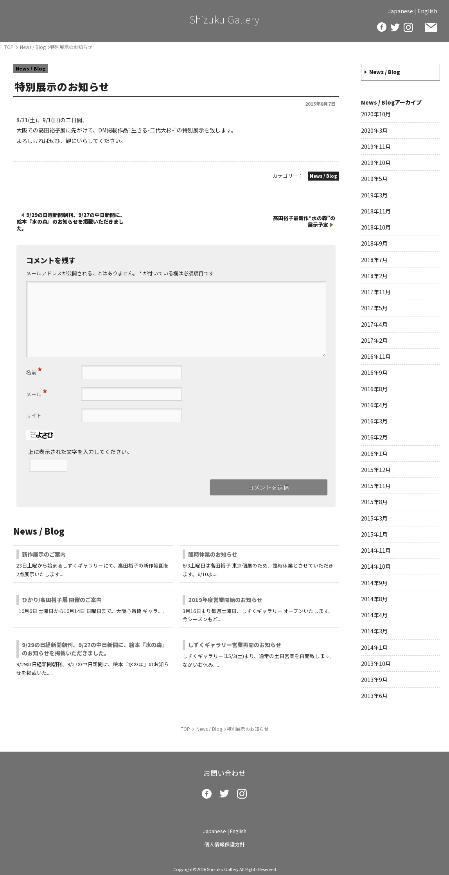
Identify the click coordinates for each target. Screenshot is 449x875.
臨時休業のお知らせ (212, 554)
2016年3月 (374, 421)
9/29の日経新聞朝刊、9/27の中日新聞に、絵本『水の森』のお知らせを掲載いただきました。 (93, 649)
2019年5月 (374, 179)
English (427, 11)
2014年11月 (376, 550)
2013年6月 (374, 696)
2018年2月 (374, 276)
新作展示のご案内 (44, 554)
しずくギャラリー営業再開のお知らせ (234, 645)
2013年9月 (374, 679)
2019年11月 (376, 146)
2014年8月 (374, 599)
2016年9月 (374, 372)
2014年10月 (376, 566)
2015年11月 (376, 486)
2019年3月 (374, 195)
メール (36, 392)
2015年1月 (374, 534)
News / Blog (384, 72)
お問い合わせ (431, 27)
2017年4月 (374, 324)
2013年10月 (376, 663)
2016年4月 (374, 405)
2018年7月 (374, 260)
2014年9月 (374, 583)
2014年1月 (374, 647)
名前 (34, 370)
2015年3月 (374, 518)
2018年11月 (376, 211)
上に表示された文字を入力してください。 (80, 452)
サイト (33, 415)
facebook (381, 27)
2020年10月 (376, 114)
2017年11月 (376, 292)
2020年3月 (374, 130)
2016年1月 (374, 453)
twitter (395, 27)
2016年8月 (374, 389)
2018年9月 (374, 243)
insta (408, 27)
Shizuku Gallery (224, 19)
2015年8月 (374, 502)
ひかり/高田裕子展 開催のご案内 (62, 600)
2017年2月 (374, 340)
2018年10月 (376, 227)
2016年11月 (376, 356)
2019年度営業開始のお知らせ (225, 600)
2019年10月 (376, 162)
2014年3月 (374, 631)
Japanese (400, 11)
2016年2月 (374, 437)
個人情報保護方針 (224, 844)
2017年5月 (374, 308)
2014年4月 (374, 615)
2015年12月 (376, 470)
